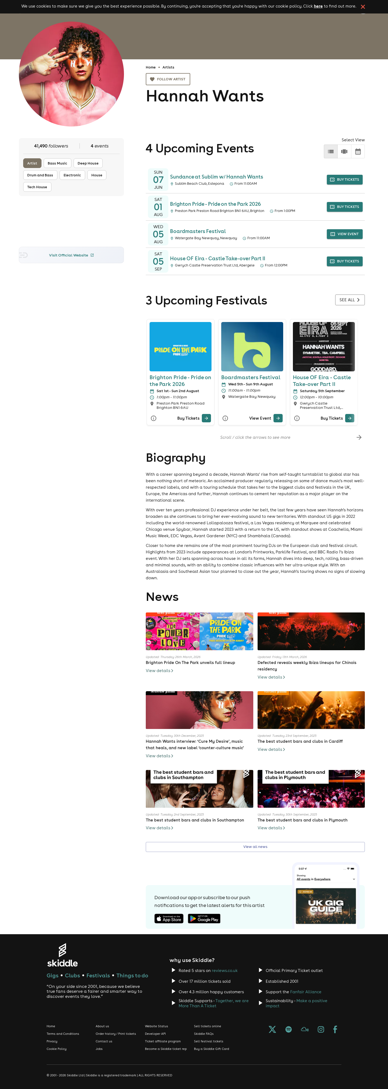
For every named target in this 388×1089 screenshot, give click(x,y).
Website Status (156, 1026)
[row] (344, 151)
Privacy (52, 1041)
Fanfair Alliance (305, 991)
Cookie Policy (57, 1049)
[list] (331, 151)
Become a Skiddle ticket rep (166, 1049)
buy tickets (345, 180)
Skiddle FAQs (204, 1034)
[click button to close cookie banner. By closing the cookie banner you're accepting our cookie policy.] (363, 7)
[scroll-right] (359, 437)
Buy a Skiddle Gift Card (211, 1049)
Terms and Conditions (63, 1034)
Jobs (99, 1049)
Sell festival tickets (208, 1041)
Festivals (98, 975)
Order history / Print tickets (116, 1034)
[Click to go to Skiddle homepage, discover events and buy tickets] (62, 955)
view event (345, 234)
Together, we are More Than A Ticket (214, 1003)
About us (102, 1026)
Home (151, 67)
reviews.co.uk (225, 970)
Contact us (104, 1041)
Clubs (72, 975)
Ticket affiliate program (163, 1041)
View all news (255, 847)
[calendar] (358, 151)
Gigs (52, 975)
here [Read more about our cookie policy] (318, 6)
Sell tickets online (207, 1026)
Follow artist (168, 79)
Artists (168, 67)
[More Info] (153, 418)
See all (350, 300)
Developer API (155, 1034)
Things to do (132, 975)
